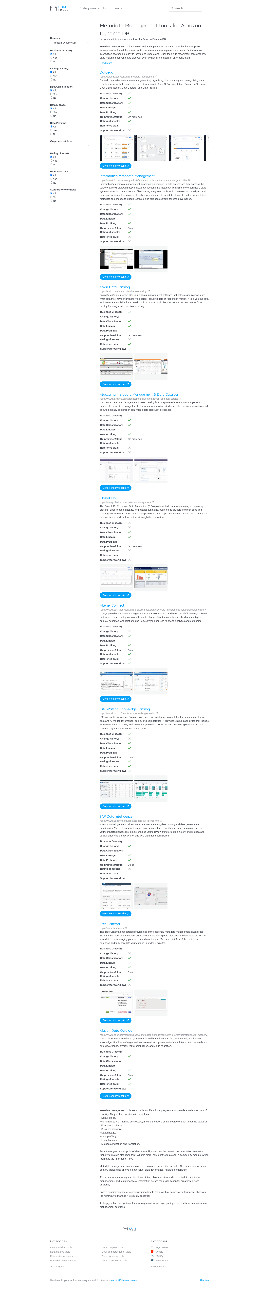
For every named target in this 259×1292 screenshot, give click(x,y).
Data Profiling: (58, 123)
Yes (53, 57)
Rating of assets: (60, 153)
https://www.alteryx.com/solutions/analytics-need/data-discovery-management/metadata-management (153, 609)
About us (204, 1280)
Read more (106, 63)
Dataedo (106, 72)
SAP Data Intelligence (113, 816)
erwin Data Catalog (115, 287)
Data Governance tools (114, 1260)
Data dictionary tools (61, 1256)
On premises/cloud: (61, 141)
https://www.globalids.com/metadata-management (127, 502)
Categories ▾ (89, 8)
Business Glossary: (61, 50)
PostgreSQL (160, 1260)
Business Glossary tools (63, 1260)
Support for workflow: (63, 189)
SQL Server (159, 1247)
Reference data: (59, 171)
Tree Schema (105, 924)
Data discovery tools (113, 1256)
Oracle (157, 1251)
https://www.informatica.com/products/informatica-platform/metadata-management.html (145, 180)
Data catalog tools (60, 1251)
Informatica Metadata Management (127, 176)
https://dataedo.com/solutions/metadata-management (128, 76)
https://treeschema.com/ (109, 928)
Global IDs (108, 498)
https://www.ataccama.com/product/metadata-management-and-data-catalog (140, 398)
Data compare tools (112, 1247)
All (53, 54)
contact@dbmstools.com (124, 1280)
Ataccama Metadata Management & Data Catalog (139, 394)
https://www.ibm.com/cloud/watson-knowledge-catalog (128, 713)
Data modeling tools (61, 1247)
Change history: (59, 68)
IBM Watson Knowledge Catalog (124, 709)
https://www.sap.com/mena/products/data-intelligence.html (128, 820)
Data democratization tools (116, 1251)
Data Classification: (61, 86)
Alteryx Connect (112, 605)
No (53, 61)
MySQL (157, 1256)
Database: (56, 38)
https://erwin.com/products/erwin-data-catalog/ (125, 291)
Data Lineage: (58, 104)
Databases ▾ (112, 8)
